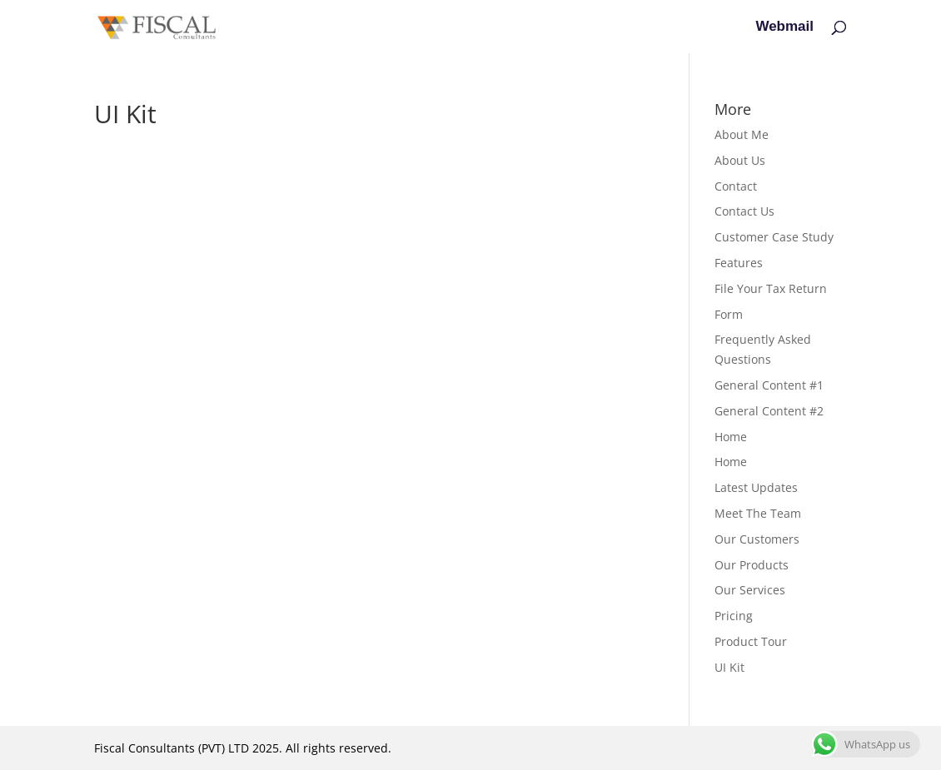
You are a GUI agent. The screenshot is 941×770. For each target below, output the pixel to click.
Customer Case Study (774, 237)
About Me (741, 134)
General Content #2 (769, 411)
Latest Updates (756, 487)
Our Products (751, 565)
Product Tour (750, 641)
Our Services (749, 590)
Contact (735, 186)
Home (730, 437)
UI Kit (729, 667)
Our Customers (756, 539)
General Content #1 (769, 385)
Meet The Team (757, 513)
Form (728, 314)
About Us (739, 160)
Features (738, 263)
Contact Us (744, 211)
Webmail (784, 27)
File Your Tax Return (770, 288)
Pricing (733, 615)
